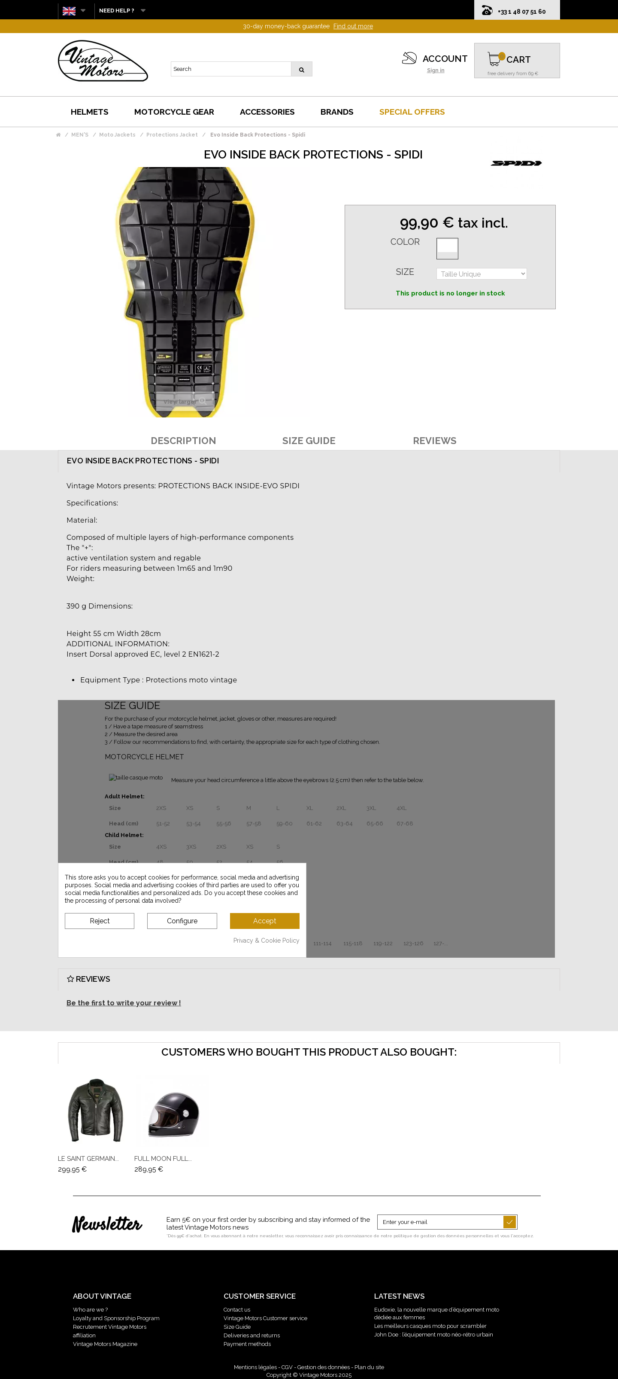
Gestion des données (323, 1367)
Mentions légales (255, 1367)
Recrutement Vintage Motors (109, 1327)
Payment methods (247, 1344)
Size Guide (237, 1327)
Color (405, 242)
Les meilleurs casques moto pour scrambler (430, 1326)
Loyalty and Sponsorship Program (116, 1318)
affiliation (84, 1335)
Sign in (436, 70)
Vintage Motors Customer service (265, 1318)
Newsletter (106, 1225)
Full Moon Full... (163, 1159)
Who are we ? (90, 1309)
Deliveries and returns (252, 1335)
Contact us (237, 1309)
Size (405, 272)
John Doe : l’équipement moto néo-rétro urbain (433, 1334)
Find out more (353, 26)
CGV (287, 1367)
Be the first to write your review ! (124, 1003)
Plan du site (369, 1367)
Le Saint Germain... (88, 1159)
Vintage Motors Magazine (105, 1344)
